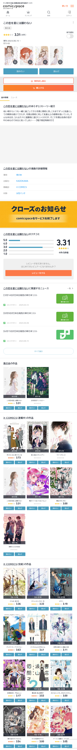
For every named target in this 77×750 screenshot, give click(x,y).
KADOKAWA (22, 181)
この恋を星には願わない (16, 106)
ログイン (69, 13)
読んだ (56, 71)
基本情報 (4, 97)
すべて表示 (38, 351)
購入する (38, 88)
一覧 (69, 288)
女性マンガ (20, 193)
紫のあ (7, 28)
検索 (48, 13)
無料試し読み (38, 81)
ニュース (14, 97)
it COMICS (21, 187)
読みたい (21, 71)
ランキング (28, 13)
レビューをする (38, 273)
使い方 (65, 6)
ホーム (8, 13)
